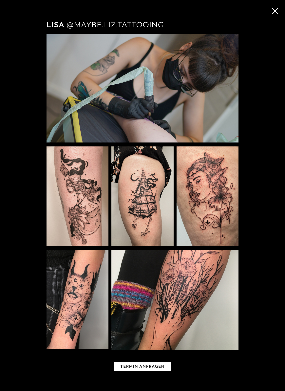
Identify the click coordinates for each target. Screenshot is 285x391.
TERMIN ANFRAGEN (142, 366)
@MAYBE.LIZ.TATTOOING (115, 24)
